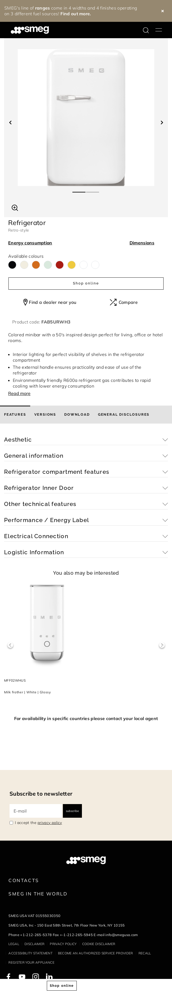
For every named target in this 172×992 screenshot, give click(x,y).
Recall (145, 953)
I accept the (38, 822)
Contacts (23, 880)
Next (161, 645)
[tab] (15, 415)
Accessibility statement (30, 953)
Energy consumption (30, 242)
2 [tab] (92, 190)
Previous (10, 645)
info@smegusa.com (121, 935)
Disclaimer (34, 944)
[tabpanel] (86, 117)
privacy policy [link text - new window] (50, 822)
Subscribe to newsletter (41, 793)
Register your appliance (31, 962)
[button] (15, 207)
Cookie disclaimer (98, 944)
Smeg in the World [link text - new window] (37, 894)
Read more (19, 393)
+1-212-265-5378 (36, 935)
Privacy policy (63, 944)
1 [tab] (79, 190)
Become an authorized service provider (95, 953)
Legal (13, 944)
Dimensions (142, 242)
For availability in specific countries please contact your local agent (86, 718)
